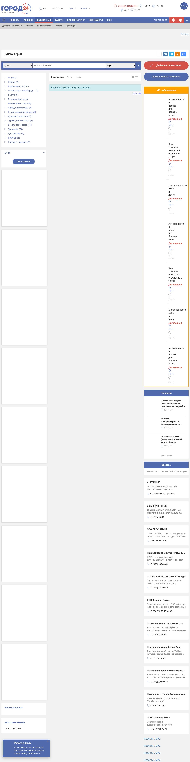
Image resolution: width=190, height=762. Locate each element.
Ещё (109, 20)
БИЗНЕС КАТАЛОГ (76, 20)
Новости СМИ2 (152, 520)
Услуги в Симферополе (159, 573)
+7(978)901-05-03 (158, 511)
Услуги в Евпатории (158, 582)
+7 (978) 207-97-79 (159, 463)
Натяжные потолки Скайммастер (166, 476)
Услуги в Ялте (154, 591)
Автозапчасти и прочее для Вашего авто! (163, 155)
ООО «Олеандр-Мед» (158, 499)
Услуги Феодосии (156, 554)
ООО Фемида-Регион (158, 381)
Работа (29, 26)
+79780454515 (157, 299)
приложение (160, 19)
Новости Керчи (12, 728)
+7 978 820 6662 (158, 487)
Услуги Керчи (154, 563)
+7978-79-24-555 (158, 440)
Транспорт (70, 26)
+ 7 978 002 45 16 (158, 322)
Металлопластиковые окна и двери (164, 130)
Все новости (166, 237)
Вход (45, 8)
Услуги (59, 26)
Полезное (166, 175)
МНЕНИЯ (28, 20)
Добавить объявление (128, 6)
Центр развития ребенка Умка (164, 429)
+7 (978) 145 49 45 (159, 346)
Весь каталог (152, 253)
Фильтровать (23, 161)
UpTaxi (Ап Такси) (157, 287)
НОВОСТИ (15, 20)
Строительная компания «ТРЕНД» (166, 358)
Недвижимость (44, 26)
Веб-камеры (96, 20)
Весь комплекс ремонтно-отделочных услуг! (162, 105)
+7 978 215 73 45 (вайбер (162, 393)
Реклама (185, 34)
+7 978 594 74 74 (158, 416)
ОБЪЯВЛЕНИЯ (44, 20)
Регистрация (57, 8)
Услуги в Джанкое (157, 600)
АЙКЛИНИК (153, 264)
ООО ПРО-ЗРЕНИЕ (157, 311)
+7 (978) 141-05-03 (159, 369)
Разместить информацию (174, 253)
